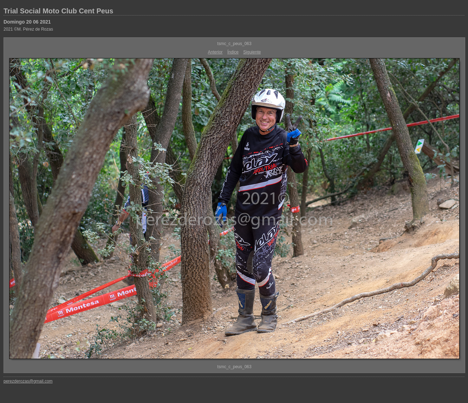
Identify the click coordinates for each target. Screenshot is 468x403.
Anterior (215, 52)
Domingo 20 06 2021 (27, 22)
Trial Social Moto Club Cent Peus (58, 11)
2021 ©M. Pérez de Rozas (28, 29)
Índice (233, 52)
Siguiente (252, 52)
